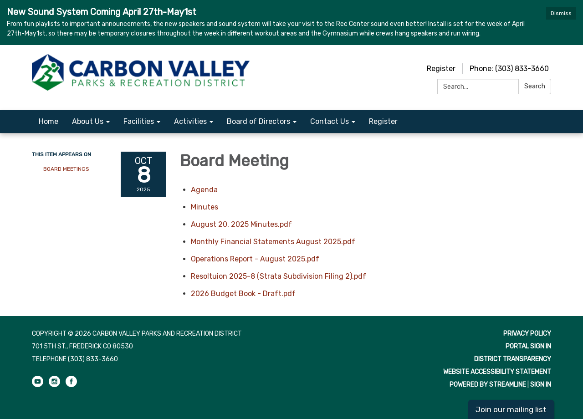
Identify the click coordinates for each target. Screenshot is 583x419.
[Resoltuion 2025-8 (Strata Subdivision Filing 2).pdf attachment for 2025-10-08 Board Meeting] (278, 276)
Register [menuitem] (383, 121)
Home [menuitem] (48, 121)
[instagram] (54, 385)
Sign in (540, 384)
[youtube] (37, 385)
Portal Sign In (528, 346)
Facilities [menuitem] (138, 121)
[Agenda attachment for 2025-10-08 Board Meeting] (204, 189)
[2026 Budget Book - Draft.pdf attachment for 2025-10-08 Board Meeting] (243, 293)
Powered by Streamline (488, 384)
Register (441, 68)
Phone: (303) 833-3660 (509, 68)
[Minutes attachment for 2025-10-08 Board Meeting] (204, 207)
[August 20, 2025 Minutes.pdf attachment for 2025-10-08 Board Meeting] (241, 224)
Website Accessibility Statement (497, 372)
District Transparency (512, 359)
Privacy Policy (527, 333)
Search (534, 86)
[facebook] (71, 385)
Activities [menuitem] (190, 121)
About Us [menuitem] (87, 121)
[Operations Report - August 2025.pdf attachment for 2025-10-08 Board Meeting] (255, 259)
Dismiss (561, 13)
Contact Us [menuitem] (329, 121)
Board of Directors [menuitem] (258, 121)
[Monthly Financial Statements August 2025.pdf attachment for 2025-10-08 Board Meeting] (273, 241)
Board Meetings (66, 169)
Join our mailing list (511, 409)
